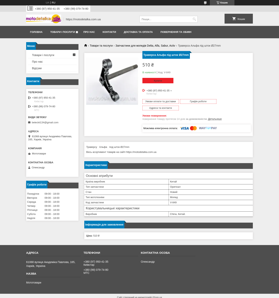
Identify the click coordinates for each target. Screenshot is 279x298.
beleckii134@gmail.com (45, 122)
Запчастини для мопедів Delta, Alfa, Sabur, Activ (145, 45)
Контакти (109, 32)
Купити (158, 80)
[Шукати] (194, 19)
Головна (36, 32)
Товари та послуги (101, 45)
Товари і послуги (62, 32)
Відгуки (37, 68)
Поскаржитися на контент (131, 294)
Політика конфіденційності (161, 294)
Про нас (89, 32)
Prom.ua (157, 290)
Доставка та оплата (138, 32)
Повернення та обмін (175, 32)
